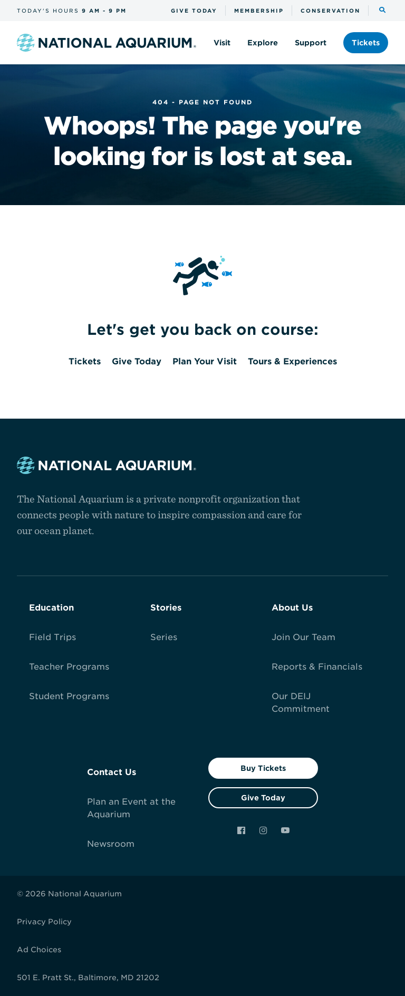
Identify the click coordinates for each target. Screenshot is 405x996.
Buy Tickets (263, 768)
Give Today (263, 798)
